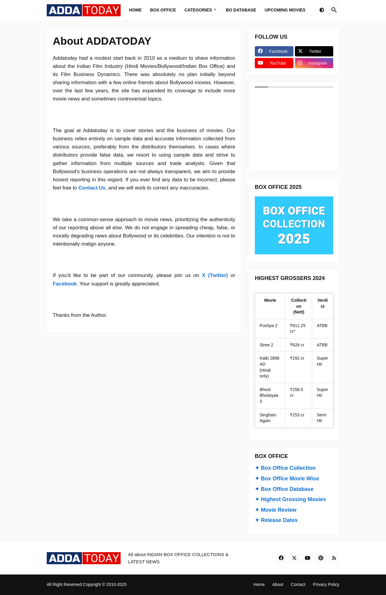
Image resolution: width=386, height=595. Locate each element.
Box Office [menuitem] (163, 10)
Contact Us (92, 188)
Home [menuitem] (135, 10)
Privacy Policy (326, 584)
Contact (298, 584)
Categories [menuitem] (198, 10)
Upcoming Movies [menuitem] (285, 10)
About (277, 584)
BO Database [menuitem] (241, 10)
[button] (322, 10)
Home (259, 584)
